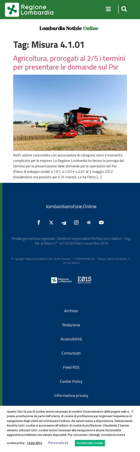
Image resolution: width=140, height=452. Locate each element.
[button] (123, 9)
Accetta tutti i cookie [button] (90, 443)
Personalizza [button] (58, 443)
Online (90, 28)
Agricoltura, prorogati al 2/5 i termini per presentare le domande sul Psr (69, 62)
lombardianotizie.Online (71, 206)
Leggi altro (34, 443)
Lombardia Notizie (60, 28)
